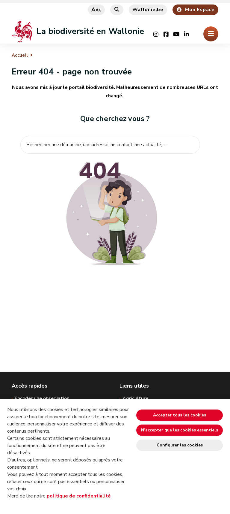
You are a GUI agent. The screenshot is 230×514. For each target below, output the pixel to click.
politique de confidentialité (79, 496)
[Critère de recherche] (110, 145)
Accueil (20, 55)
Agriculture (135, 398)
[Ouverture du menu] (210, 33)
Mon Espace (195, 9)
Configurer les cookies (180, 445)
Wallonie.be (148, 9)
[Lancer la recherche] (192, 163)
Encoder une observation (42, 398)
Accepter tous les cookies (179, 415)
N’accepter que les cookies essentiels (179, 430)
